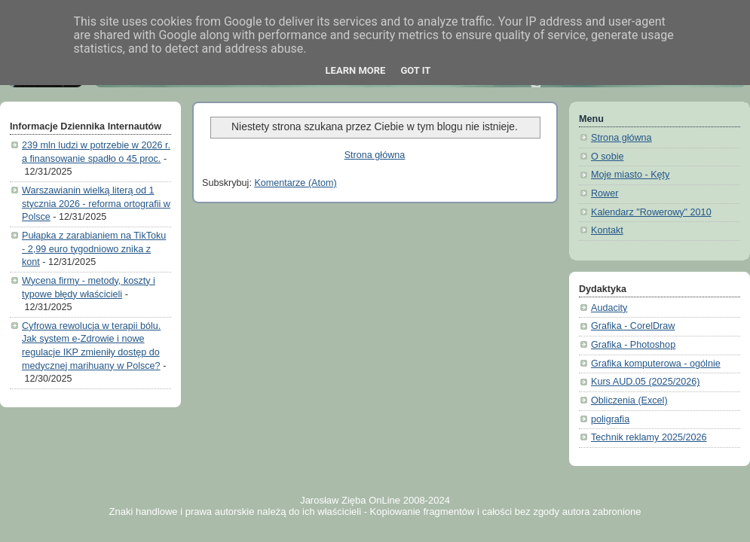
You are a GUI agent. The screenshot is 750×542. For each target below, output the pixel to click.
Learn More (356, 70)
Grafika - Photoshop (633, 345)
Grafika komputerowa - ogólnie (656, 363)
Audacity (609, 308)
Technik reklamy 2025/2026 (649, 437)
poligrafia (610, 419)
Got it (415, 70)
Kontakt (607, 230)
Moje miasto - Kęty (630, 174)
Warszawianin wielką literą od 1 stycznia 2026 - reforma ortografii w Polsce (96, 203)
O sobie (607, 156)
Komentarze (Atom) (295, 183)
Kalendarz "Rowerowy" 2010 (651, 212)
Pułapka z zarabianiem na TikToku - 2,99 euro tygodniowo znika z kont (94, 248)
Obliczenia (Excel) (629, 400)
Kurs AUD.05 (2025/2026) (645, 381)
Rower (604, 193)
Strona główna (375, 155)
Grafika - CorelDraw (633, 326)
